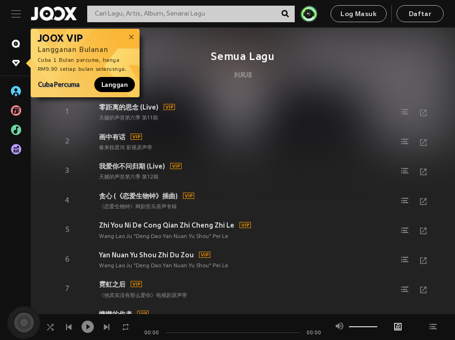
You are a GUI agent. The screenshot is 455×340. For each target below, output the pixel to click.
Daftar (420, 14)
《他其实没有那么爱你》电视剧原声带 (143, 295)
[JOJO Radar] (308, 13)
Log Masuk (358, 14)
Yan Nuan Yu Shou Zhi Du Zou (146, 255)
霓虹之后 (112, 284)
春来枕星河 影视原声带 (125, 148)
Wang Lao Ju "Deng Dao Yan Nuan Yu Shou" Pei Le (163, 236)
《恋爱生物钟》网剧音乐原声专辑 (138, 207)
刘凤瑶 (243, 75)
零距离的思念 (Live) (128, 107)
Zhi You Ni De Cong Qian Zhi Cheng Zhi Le (166, 225)
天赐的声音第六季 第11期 (128, 118)
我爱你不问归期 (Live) (132, 166)
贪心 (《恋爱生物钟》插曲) (138, 196)
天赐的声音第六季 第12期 (128, 177)
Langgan (114, 84)
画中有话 (112, 137)
